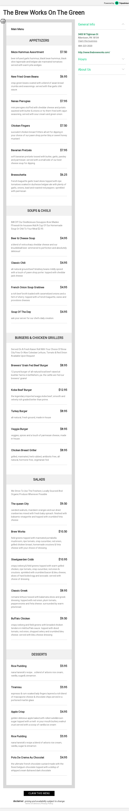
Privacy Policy (47, 803)
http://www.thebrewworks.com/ (94, 52)
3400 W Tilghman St (88, 34)
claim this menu (39, 793)
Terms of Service (32, 803)
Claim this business (87, 41)
